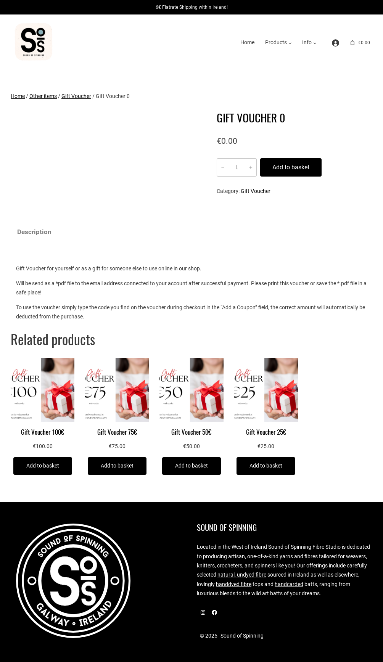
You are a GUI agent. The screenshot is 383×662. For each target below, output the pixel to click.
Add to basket (290, 167)
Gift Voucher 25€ (266, 432)
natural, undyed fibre (241, 575)
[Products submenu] (290, 43)
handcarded (289, 584)
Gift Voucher (76, 96)
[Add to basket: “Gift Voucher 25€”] (266, 466)
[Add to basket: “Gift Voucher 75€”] (117, 466)
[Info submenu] (315, 43)
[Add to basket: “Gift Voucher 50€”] (191, 466)
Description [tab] (34, 232)
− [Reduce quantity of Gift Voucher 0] (222, 167)
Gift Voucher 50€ (191, 432)
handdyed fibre (233, 584)
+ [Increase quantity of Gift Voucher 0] (251, 167)
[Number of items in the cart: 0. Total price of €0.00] (359, 42)
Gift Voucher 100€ (42, 432)
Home (247, 42)
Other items (43, 96)
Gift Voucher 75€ (117, 432)
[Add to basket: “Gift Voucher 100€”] (42, 466)
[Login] (335, 43)
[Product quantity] (237, 167)
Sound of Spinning (227, 527)
